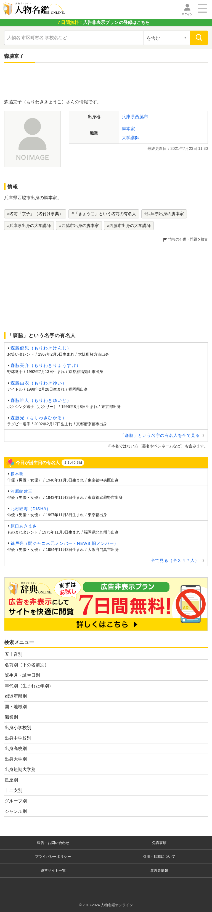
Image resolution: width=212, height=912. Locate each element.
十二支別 (13, 790)
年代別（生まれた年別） (29, 685)
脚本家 (128, 128)
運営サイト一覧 (53, 870)
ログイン (187, 14)
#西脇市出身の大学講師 (129, 225)
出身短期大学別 (20, 769)
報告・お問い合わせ (53, 843)
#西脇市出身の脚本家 (79, 225)
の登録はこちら (103, 22)
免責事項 (159, 843)
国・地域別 (16, 706)
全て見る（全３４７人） (175, 560)
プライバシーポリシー (53, 856)
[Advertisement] (106, 82)
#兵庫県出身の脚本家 (164, 213)
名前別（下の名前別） (27, 664)
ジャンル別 (16, 811)
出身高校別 (16, 748)
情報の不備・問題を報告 (188, 239)
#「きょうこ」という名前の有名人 (103, 213)
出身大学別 (16, 759)
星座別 (11, 780)
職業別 (11, 717)
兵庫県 (128, 116)
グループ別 (16, 801)
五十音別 (13, 654)
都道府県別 (16, 696)
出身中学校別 (18, 738)
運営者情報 (159, 870)
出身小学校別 (18, 727)
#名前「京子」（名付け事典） (35, 213)
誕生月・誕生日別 (22, 675)
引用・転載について (159, 856)
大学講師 (130, 137)
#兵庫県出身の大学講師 (29, 225)
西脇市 (141, 116)
